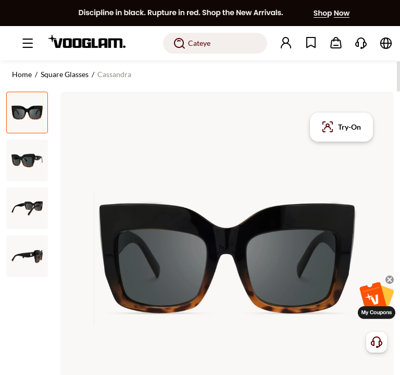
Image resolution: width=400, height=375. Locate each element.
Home (22, 74)
